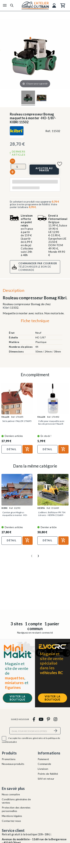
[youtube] (41, 719)
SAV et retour (46, 778)
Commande (44, 763)
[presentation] (31, 554)
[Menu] (4, 5)
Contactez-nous (11, 820)
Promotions (9, 759)
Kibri (6, 307)
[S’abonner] (56, 730)
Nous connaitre (11, 794)
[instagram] (55, 719)
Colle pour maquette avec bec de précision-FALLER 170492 (51, 424)
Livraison (43, 768)
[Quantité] (18, 166)
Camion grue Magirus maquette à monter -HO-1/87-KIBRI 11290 (15, 515)
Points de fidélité (48, 773)
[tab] (34, 321)
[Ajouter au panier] (44, 170)
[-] (12, 161)
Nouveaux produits (13, 763)
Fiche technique (35, 320)
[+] (12, 172)
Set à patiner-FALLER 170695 (17, 421)
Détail (11, 449)
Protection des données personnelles (16, 809)
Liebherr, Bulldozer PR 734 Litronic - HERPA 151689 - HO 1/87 (51, 515)
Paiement (43, 759)
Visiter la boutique (18, 698)
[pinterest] (48, 719)
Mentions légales (12, 815)
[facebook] (34, 719)
